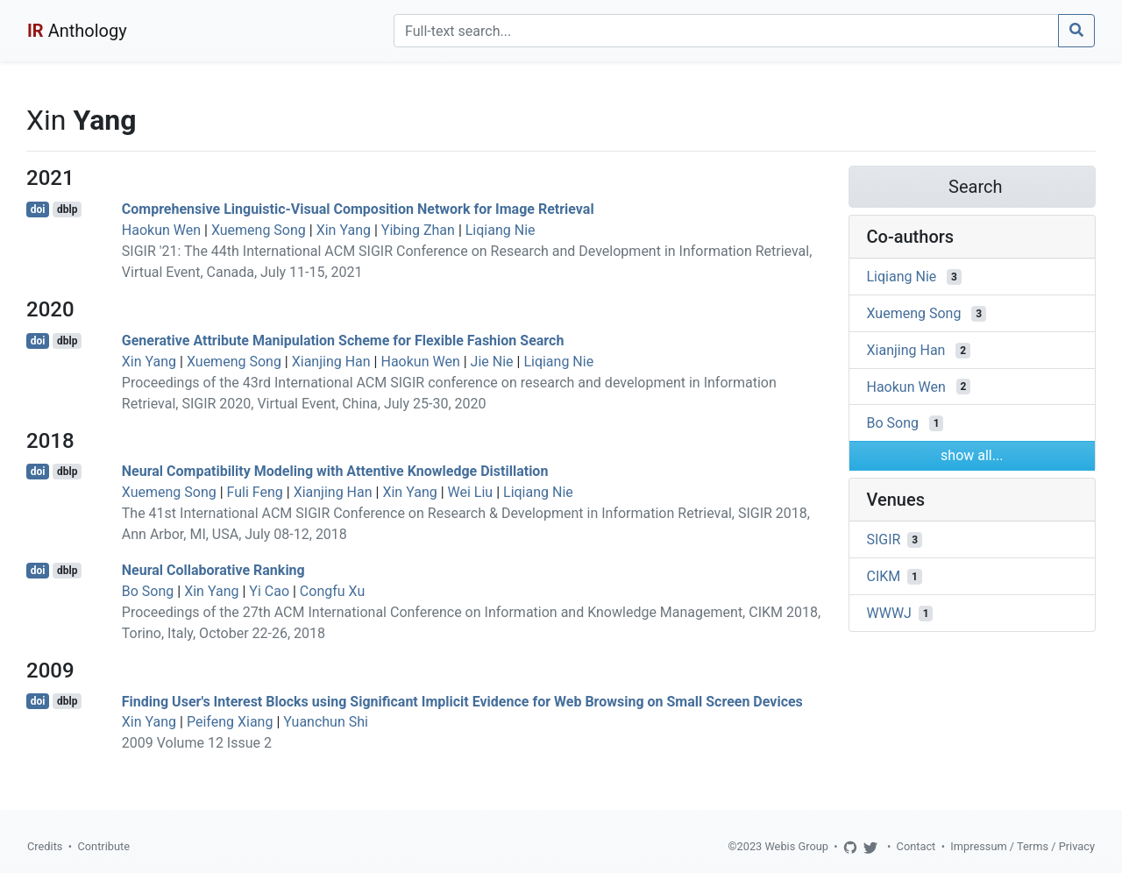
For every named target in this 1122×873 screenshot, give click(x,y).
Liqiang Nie (500, 230)
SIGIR (884, 539)
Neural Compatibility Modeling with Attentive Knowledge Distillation (335, 471)
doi (38, 209)
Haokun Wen (161, 230)
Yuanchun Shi (325, 721)
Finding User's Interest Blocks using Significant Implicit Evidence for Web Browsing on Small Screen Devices (462, 700)
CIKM (884, 576)
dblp (67, 209)
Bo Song (148, 591)
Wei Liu (471, 492)
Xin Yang (343, 230)
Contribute (103, 846)
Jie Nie (492, 361)
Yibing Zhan (418, 230)
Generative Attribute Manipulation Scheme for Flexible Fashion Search (343, 340)
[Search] (726, 30)
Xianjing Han (331, 361)
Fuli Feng (255, 492)
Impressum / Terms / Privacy (1022, 846)
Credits (44, 846)
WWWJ (889, 613)
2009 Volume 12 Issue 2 (197, 743)
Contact (916, 846)
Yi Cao (269, 591)
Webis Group (796, 846)
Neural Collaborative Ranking (213, 570)
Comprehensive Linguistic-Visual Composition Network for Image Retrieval (358, 209)
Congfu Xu (332, 591)
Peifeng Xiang (230, 721)
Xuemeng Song (258, 230)
